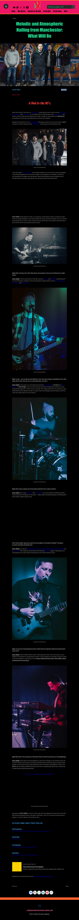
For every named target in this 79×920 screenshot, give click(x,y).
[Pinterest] (47, 892)
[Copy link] (51, 892)
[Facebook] (31, 892)
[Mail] (39, 905)
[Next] (65, 886)
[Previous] (17, 886)
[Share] (64, 90)
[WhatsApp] (39, 892)
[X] (21, 7)
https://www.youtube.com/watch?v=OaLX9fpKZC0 (39, 774)
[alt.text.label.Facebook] (27, 7)
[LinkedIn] (43, 892)
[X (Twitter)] (35, 892)
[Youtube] (14, 7)
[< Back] (17, 18)
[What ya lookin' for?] (58, 7)
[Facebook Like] (15, 882)
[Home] (6, 6)
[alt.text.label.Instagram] (24, 7)
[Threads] (17, 7)
